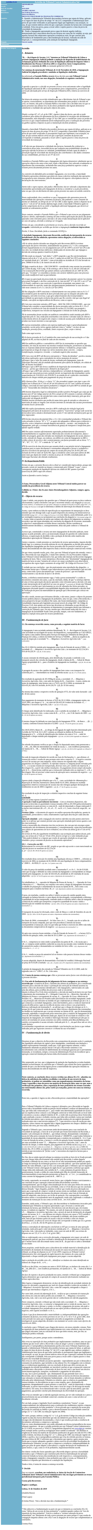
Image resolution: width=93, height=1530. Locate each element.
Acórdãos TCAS (11, 2)
